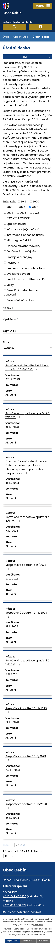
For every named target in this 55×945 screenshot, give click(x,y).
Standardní (26, 22)
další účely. (38, 924)
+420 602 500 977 (14, 905)
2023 (35, 207)
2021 (9, 207)
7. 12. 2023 (11, 531)
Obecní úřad (20, 37)
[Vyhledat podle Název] (27, 313)
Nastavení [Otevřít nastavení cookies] (43, 941)
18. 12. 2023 (12, 483)
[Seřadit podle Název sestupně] (13, 308)
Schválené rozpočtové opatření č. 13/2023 (27, 662)
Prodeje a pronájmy (19, 257)
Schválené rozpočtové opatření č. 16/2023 (27, 519)
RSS (37, 56)
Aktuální (10, 395)
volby (10, 284)
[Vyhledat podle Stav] (27, 348)
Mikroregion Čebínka (20, 240)
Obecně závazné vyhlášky (23, 246)
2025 (23, 212)
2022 (22, 207)
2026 (36, 212)
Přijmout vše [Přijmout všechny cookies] (12, 941)
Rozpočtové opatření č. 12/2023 (26, 710)
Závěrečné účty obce (20, 300)
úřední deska (15, 279)
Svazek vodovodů (18, 273)
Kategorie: (9, 201)
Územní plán (38, 279)
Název (7, 308)
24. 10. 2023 (12, 770)
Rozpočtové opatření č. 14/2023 (26, 614)
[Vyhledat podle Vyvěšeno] (27, 325)
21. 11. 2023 (11, 626)
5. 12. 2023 (11, 578)
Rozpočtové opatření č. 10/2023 (26, 805)
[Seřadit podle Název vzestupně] (13, 307)
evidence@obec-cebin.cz (24, 912)
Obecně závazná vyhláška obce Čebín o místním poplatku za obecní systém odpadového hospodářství (26, 467)
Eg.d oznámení (16, 224)
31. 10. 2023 (12, 722)
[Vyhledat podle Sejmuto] (27, 336)
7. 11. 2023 (11, 674)
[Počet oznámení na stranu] (8, 856)
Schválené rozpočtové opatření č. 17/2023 (27, 415)
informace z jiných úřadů (23, 229)
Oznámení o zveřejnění (21, 251)
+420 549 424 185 (14, 896)
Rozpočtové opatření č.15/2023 (25, 566)
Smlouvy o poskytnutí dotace (26, 268)
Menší (23, 22)
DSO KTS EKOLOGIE (18, 218)
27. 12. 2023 (12, 379)
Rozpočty (13, 262)
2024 (10, 212)
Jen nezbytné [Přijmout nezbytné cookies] (28, 941)
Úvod (6, 37)
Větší (30, 22)
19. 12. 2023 (12, 427)
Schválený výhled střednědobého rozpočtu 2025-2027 (27, 367)
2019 (23, 201)
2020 (36, 201)
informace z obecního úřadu (25, 235)
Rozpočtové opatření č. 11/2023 (25, 758)
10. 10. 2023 (12, 818)
